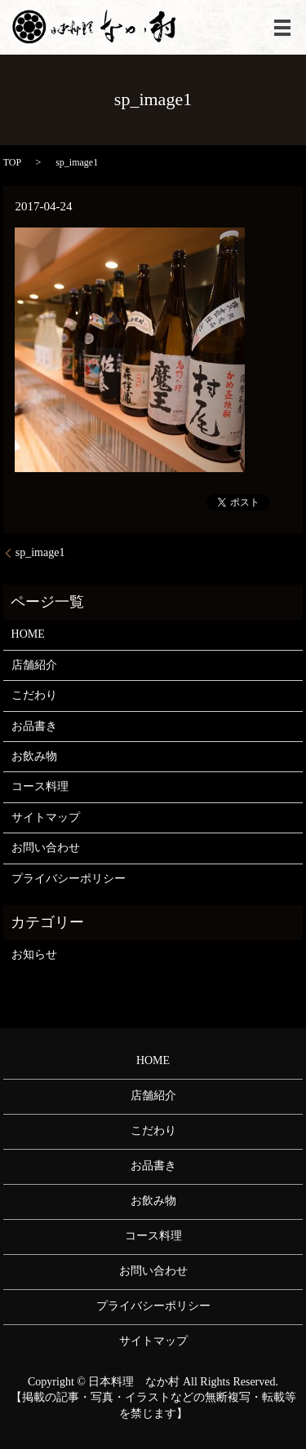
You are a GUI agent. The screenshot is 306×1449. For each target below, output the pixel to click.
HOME (28, 634)
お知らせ (34, 954)
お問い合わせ (45, 848)
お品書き (34, 726)
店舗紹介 (34, 665)
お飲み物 (34, 756)
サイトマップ (45, 817)
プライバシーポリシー (68, 878)
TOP (12, 162)
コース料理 (40, 786)
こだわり (34, 695)
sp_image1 (40, 552)
